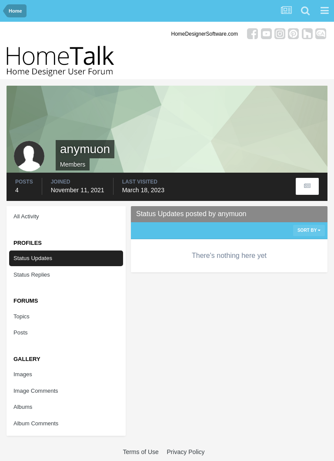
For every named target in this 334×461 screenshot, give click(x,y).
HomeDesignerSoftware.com (204, 34)
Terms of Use (140, 451)
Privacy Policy (185, 451)
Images (22, 374)
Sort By (309, 230)
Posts (20, 332)
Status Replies (31, 274)
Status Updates (32, 258)
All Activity (26, 216)
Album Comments (35, 423)
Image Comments (35, 391)
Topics (21, 316)
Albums (22, 407)
